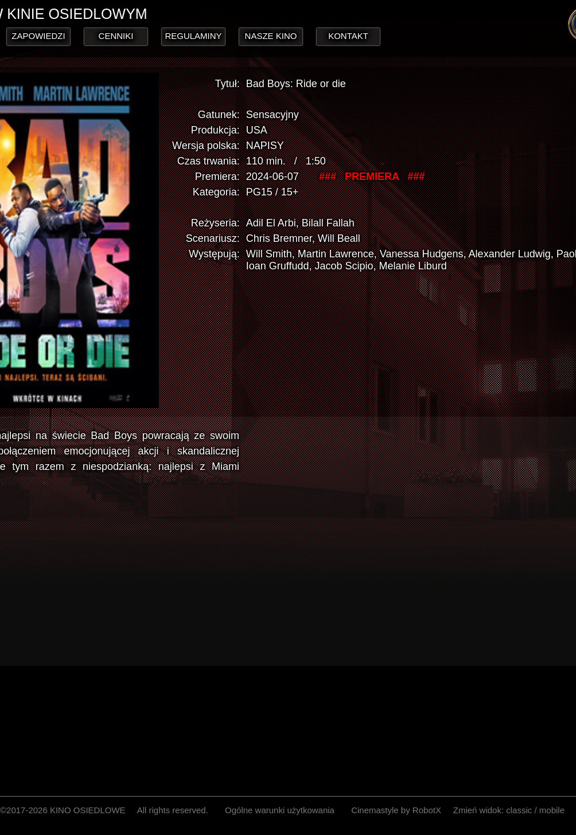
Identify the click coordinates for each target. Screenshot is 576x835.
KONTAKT (348, 36)
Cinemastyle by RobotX (396, 810)
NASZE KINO (271, 36)
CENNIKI (116, 36)
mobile (552, 810)
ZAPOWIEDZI (38, 36)
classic (519, 810)
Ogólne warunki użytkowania (279, 810)
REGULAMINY (193, 36)
